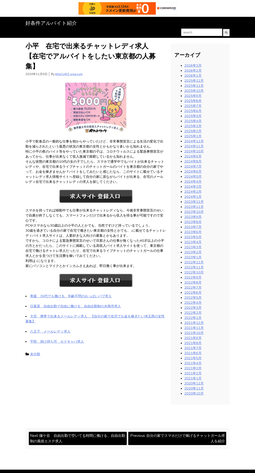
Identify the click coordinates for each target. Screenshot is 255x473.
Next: (77, 439)
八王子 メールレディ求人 (50, 331)
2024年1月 (193, 196)
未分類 (35, 354)
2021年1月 (193, 378)
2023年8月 (193, 221)
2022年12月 (194, 262)
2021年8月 (193, 343)
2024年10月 (194, 151)
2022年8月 (193, 282)
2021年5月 (193, 358)
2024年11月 (194, 146)
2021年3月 (193, 368)
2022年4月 (193, 302)
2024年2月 (193, 191)
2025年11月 (194, 85)
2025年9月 (193, 95)
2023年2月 (193, 252)
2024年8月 (193, 161)
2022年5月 (193, 297)
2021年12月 (194, 322)
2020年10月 (194, 393)
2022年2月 (193, 312)
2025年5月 (193, 116)
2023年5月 (193, 237)
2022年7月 (193, 287)
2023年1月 (193, 257)
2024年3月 (193, 186)
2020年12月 (194, 383)
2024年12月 (194, 141)
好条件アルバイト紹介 (51, 23)
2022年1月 (193, 317)
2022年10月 (194, 272)
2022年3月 (193, 307)
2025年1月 (193, 136)
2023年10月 (194, 211)
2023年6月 (193, 232)
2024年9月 (193, 156)
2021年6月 (193, 353)
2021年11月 (194, 327)
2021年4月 (193, 363)
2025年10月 (194, 90)
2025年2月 (193, 131)
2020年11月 (194, 388)
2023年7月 (193, 227)
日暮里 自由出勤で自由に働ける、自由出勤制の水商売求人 (75, 306)
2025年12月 (194, 80)
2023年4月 (193, 242)
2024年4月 (193, 181)
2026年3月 (193, 65)
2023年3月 (193, 247)
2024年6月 (193, 171)
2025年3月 (193, 126)
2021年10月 (194, 332)
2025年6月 (193, 110)
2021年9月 (193, 338)
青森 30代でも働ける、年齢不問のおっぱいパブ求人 (71, 296)
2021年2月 (193, 373)
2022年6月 (193, 292)
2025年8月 (193, 100)
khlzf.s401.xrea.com (69, 74)
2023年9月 (193, 216)
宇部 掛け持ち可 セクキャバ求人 (57, 341)
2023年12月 (194, 201)
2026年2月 (193, 70)
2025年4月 (193, 121)
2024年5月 (193, 176)
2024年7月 (193, 166)
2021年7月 (193, 348)
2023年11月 (194, 206)
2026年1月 (193, 75)
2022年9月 (193, 277)
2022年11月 (194, 267)
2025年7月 (193, 105)
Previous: (178, 439)
